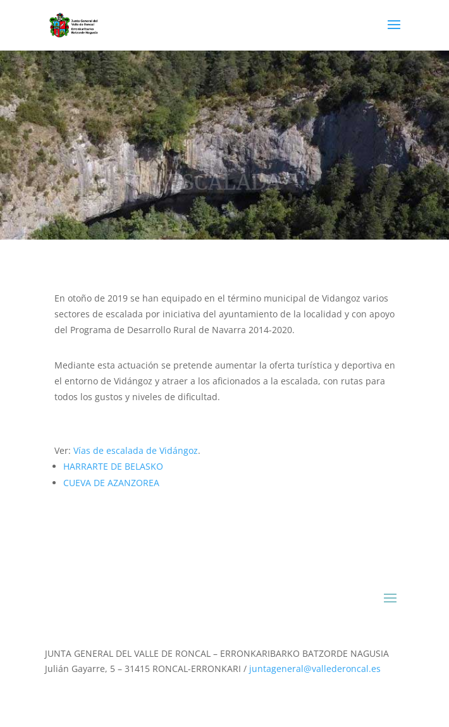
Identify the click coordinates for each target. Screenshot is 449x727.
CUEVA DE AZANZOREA (111, 483)
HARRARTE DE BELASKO (113, 466)
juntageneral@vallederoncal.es (315, 669)
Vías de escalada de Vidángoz (135, 450)
